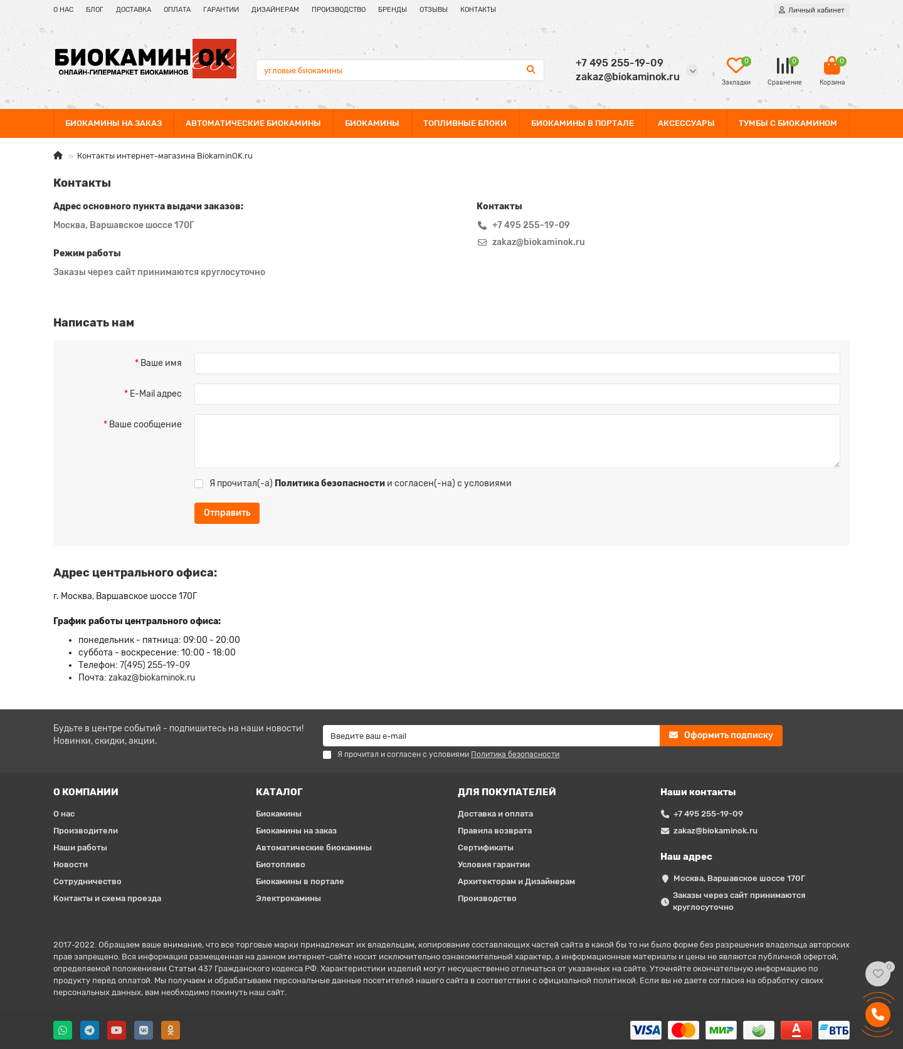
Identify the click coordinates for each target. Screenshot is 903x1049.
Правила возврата (495, 830)
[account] (812, 11)
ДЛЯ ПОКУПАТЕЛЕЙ (507, 792)
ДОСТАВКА (133, 10)
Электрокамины (288, 898)
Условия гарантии (494, 864)
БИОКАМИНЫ (372, 123)
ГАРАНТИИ (221, 10)
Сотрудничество (87, 881)
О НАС (63, 10)
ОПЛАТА (177, 10)
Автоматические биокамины (314, 847)
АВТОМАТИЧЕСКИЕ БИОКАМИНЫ (253, 123)
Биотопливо (280, 864)
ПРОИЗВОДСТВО (339, 10)
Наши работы (80, 847)
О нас (64, 813)
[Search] (400, 70)
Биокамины (279, 813)
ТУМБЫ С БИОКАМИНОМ (788, 123)
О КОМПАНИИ (86, 792)
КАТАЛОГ (279, 792)
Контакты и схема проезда (107, 898)
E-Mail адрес (156, 394)
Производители (85, 830)
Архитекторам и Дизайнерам (516, 881)
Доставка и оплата (495, 813)
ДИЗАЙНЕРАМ (275, 10)
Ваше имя (161, 363)
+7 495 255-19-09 (708, 813)
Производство (487, 898)
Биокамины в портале (300, 881)
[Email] (491, 735)
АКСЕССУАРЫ (686, 123)
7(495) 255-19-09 (155, 665)
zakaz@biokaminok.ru (151, 677)
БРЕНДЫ (392, 10)
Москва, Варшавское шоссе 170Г (739, 878)
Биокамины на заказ (296, 830)
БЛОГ (94, 10)
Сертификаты (486, 847)
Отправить (227, 513)
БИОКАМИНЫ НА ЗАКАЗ (113, 123)
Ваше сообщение (145, 424)
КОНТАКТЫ (478, 10)
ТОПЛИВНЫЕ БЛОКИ (465, 123)
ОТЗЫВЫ (434, 10)
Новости (70, 864)
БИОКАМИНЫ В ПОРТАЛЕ (582, 123)
